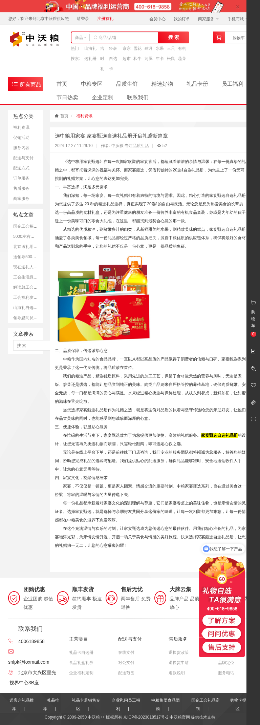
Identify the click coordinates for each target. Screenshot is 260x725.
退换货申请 (179, 662)
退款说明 (177, 672)
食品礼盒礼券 (81, 662)
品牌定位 (226, 662)
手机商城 (238, 19)
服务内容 (21, 147)
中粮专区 (92, 84)
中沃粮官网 (180, 717)
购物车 (239, 38)
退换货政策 (179, 652)
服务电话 (226, 672)
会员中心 (157, 19)
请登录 (83, 18)
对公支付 (126, 662)
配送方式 (21, 168)
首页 (62, 84)
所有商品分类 (26, 85)
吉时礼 (102, 58)
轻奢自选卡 (113, 58)
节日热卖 (67, 97)
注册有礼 (105, 18)
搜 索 (173, 37)
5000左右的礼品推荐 (32, 236)
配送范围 (126, 672)
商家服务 (208, 19)
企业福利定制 (81, 672)
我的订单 (182, 19)
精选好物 (162, 84)
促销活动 (21, 137)
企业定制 (102, 97)
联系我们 (138, 97)
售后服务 (21, 188)
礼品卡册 (197, 84)
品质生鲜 (127, 84)
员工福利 (232, 84)
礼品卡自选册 (81, 652)
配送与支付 (23, 158)
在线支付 (126, 652)
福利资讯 (21, 127)
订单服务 (21, 178)
